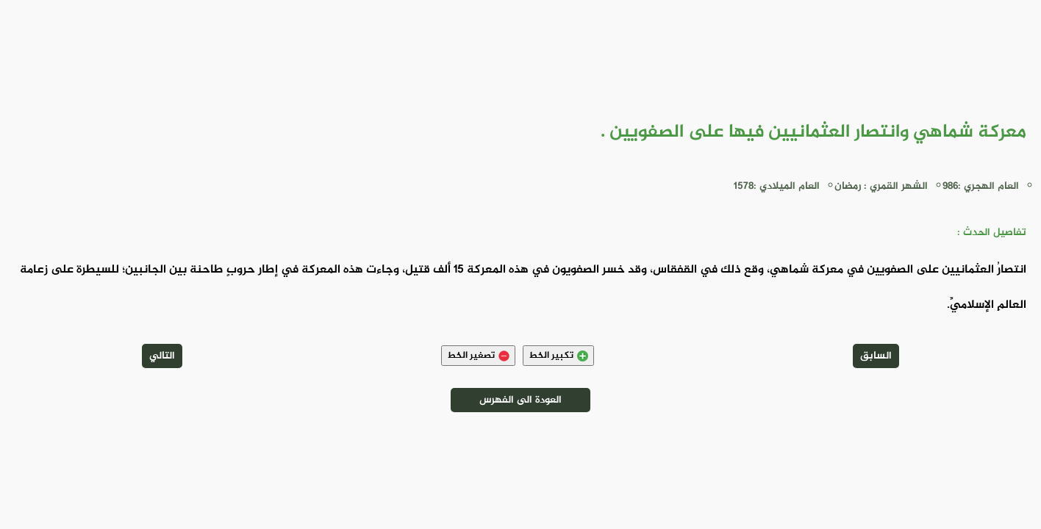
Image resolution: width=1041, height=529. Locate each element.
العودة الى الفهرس (520, 400)
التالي (162, 356)
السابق (876, 356)
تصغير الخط (478, 356)
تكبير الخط (558, 356)
